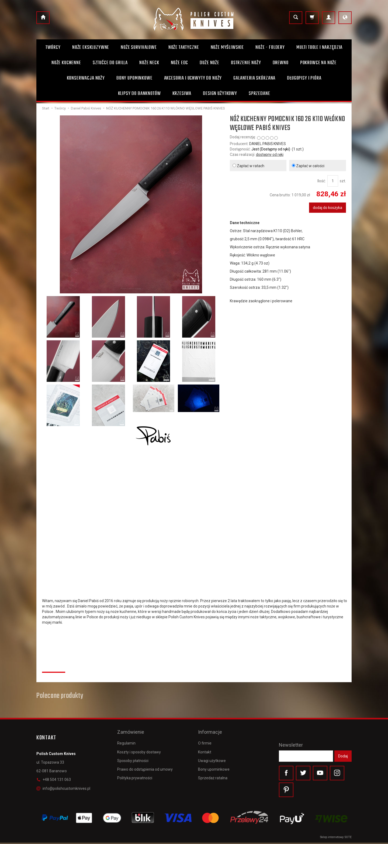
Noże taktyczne (183, 47)
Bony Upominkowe (134, 78)
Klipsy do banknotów (139, 94)
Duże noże (209, 63)
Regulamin (126, 740)
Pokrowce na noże (318, 63)
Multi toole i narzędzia (319, 47)
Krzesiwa (182, 94)
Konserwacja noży (86, 78)
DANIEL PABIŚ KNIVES (267, 144)
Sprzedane (259, 94)
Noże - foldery (270, 47)
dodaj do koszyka (327, 207)
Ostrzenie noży (246, 63)
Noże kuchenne (66, 63)
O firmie (205, 740)
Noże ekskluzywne (90, 47)
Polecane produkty (59, 696)
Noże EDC (179, 63)
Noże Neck (149, 63)
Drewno (281, 63)
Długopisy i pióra (304, 78)
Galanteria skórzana (254, 78)
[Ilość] (332, 181)
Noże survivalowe (139, 47)
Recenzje (53, 666)
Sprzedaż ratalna (212, 775)
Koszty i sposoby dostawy (139, 748)
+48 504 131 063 (53, 779)
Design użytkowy (220, 94)
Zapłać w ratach (248, 166)
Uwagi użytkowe (212, 757)
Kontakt (204, 748)
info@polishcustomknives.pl (63, 788)
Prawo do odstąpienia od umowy (145, 766)
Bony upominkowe (214, 766)
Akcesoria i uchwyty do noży (193, 78)
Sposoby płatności (132, 757)
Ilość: (321, 181)
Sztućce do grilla (110, 63)
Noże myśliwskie (227, 47)
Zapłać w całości (308, 166)
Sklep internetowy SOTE (336, 838)
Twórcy (53, 47)
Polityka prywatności (134, 775)
